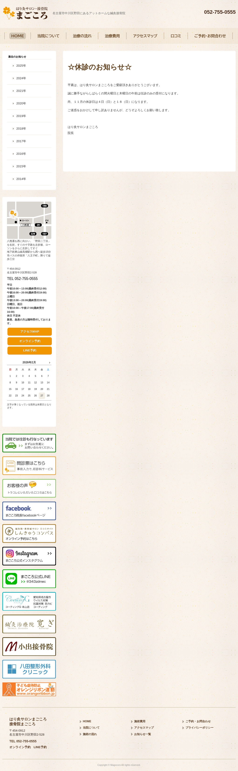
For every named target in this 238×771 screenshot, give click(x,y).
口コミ (176, 36)
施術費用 (139, 721)
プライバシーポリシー (200, 727)
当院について (48, 36)
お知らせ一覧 (142, 734)
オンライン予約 (29, 341)
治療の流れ (82, 36)
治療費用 (112, 36)
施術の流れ (90, 734)
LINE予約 (29, 350)
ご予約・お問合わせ (210, 36)
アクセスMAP (29, 331)
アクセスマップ (145, 36)
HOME (17, 36)
